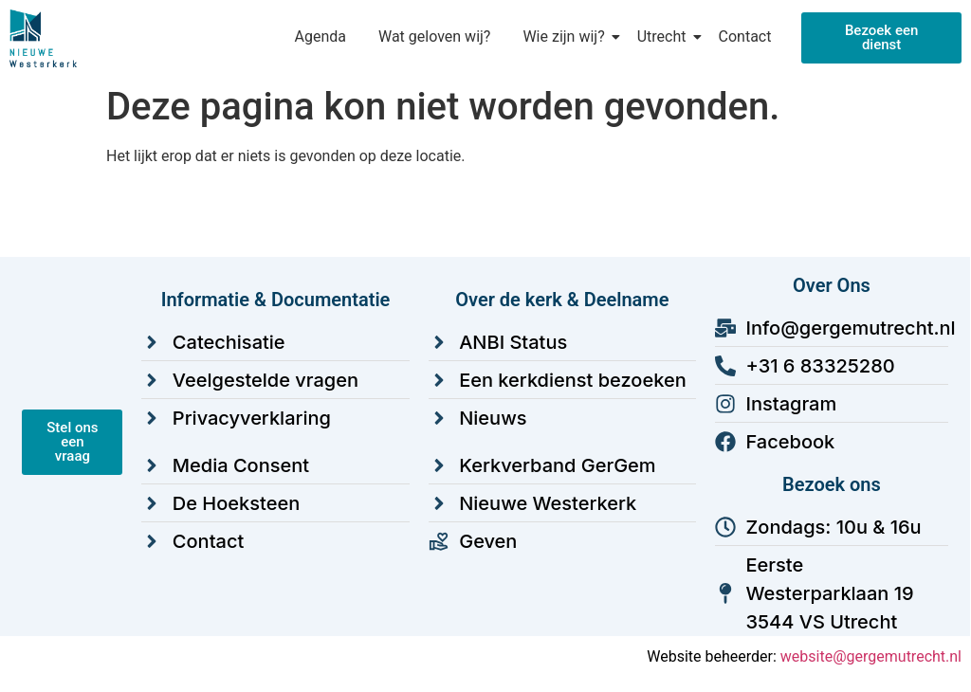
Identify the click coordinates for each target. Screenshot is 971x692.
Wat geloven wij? (434, 36)
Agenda (319, 36)
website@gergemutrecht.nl (871, 656)
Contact (745, 36)
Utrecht (665, 36)
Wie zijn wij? (566, 36)
